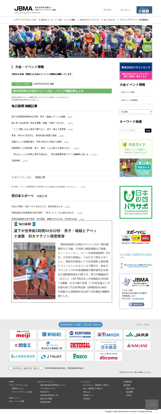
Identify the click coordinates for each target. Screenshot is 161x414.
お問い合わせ (125, 10)
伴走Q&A (86, 399)
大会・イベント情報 (16, 401)
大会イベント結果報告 (129, 100)
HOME (11, 382)
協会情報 (127, 385)
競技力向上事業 (46, 399)
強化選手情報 (45, 402)
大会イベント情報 (132, 84)
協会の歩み (130, 388)
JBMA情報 (107, 10)
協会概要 (129, 392)
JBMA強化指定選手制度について (52, 385)
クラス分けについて (47, 388)
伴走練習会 (128, 382)
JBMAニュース (14, 398)
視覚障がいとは (17, 388)
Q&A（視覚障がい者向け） (93, 388)
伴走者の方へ (45, 392)
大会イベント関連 (22, 84)
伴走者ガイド (88, 395)
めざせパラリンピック (46, 382)
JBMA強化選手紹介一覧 (49, 395)
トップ (152, 405)
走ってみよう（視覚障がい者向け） (96, 385)
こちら (94, 154)
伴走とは (86, 392)
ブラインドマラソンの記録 (22, 392)
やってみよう (86, 382)
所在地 (128, 395)
